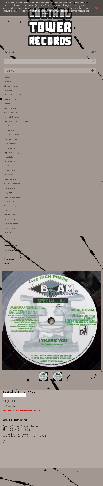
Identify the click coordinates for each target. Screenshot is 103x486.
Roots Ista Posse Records (12, 197)
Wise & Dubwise (9, 219)
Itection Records (9, 161)
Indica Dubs (8, 157)
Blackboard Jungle (10, 99)
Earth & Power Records (12, 139)
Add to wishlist (9, 406)
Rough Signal (9, 193)
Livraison (7, 241)
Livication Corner (10, 170)
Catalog (7, 77)
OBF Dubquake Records (12, 184)
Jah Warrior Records (11, 166)
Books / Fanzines (10, 228)
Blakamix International (12, 95)
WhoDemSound (9, 215)
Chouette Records (10, 108)
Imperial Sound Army (11, 153)
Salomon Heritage (10, 206)
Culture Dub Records (11, 117)
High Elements (9, 148)
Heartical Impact (10, 144)
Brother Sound (9, 104)
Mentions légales (11, 246)
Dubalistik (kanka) (10, 126)
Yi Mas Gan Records (11, 224)
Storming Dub (9, 210)
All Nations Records (11, 86)
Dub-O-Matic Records (11, 135)
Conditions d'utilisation (13, 250)
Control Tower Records (11, 113)
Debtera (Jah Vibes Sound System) (16, 121)
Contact (7, 263)
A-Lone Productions (11, 81)
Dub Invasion (9, 130)
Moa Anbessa (8, 175)
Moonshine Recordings (12, 179)
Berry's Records (9, 90)
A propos (8, 254)
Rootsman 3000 (9, 201)
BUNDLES (7, 233)
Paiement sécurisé (11, 259)
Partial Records (9, 188)
